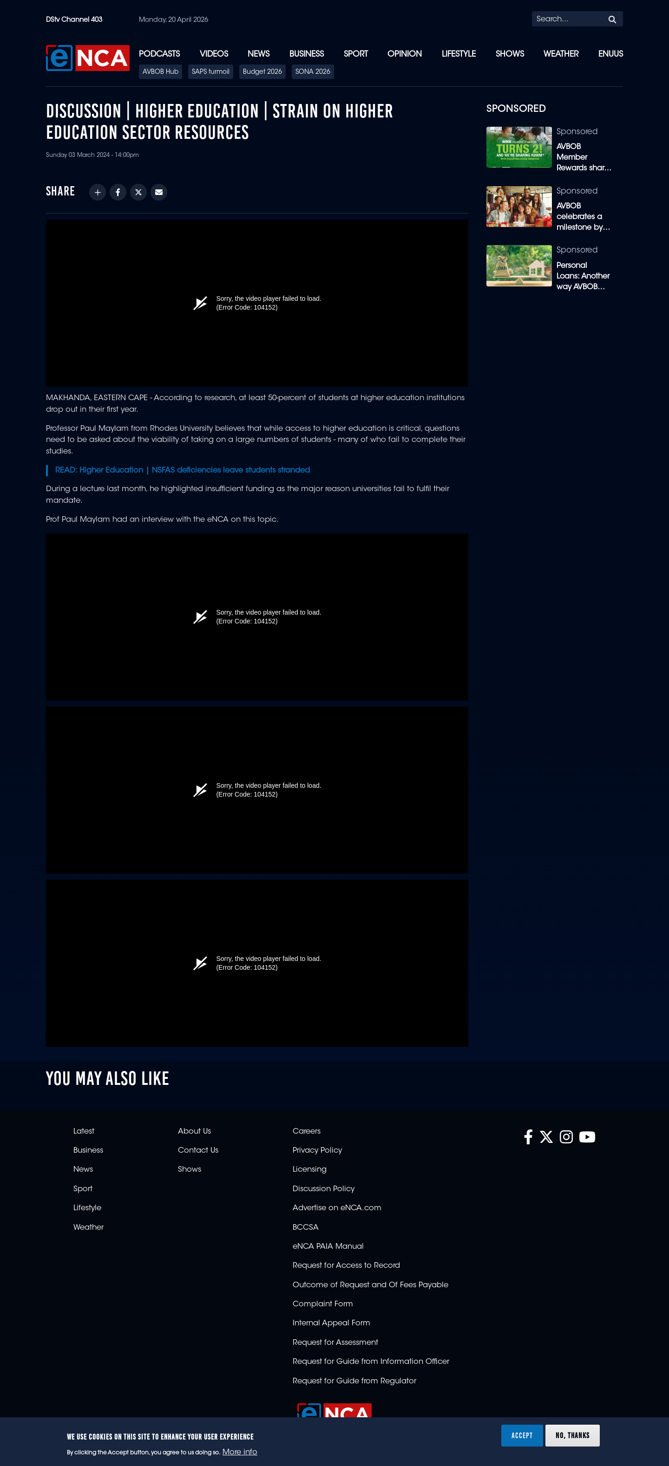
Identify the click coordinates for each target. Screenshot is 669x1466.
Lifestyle (459, 54)
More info (240, 1452)
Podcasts (159, 54)
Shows (510, 54)
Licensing (310, 1170)
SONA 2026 (312, 72)
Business (306, 54)
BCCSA (306, 1228)
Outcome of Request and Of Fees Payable (370, 1285)
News (258, 54)
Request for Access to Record (346, 1266)
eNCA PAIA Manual (328, 1247)
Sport (356, 54)
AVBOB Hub (160, 72)
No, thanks (573, 1435)
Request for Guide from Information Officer (371, 1362)
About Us (194, 1131)
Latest (83, 1131)
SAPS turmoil (211, 72)
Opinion (404, 54)
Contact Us (198, 1151)
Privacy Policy (317, 1151)
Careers (307, 1131)
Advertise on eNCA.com (337, 1208)
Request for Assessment (335, 1343)
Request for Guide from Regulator (354, 1381)
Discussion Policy (323, 1189)
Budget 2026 (262, 72)
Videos (214, 54)
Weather (561, 54)
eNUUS (610, 54)
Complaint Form (323, 1304)
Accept (522, 1435)
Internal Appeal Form (331, 1323)
